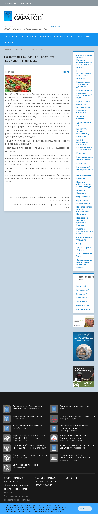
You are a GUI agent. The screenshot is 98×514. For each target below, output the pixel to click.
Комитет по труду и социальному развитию (82, 132)
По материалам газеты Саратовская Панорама (84, 210)
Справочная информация (18, 3)
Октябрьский (82, 305)
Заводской (81, 294)
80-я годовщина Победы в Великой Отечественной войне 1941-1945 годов (84, 61)
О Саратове (10, 36)
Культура (80, 153)
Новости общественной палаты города (83, 184)
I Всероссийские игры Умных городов (84, 74)
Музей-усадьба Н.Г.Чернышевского (84, 169)
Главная (7, 49)
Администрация (27, 36)
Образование (83, 197)
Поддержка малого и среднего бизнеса (82, 221)
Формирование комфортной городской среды (84, 263)
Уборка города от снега (83, 248)
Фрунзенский (83, 309)
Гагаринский (82, 290)
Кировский (81, 298)
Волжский (81, 286)
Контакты (9, 42)
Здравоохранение (84, 123)
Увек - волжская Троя (84, 255)
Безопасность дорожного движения (83, 84)
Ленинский (81, 301)
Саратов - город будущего (84, 238)
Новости (18, 49)
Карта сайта (20, 492)
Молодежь (81, 163)
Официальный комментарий (83, 201)
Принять (84, 508)
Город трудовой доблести (84, 102)
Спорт (79, 243)
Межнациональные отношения (84, 158)
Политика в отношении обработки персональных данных (17, 500)
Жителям (55, 26)
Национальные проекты (83, 177)
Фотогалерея (83, 36)
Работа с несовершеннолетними (84, 231)
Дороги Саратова (81, 117)
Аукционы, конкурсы (63, 36)
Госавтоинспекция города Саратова (84, 110)
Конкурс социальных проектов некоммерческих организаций (84, 145)
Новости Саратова (35, 49)
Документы (44, 36)
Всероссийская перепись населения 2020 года (84, 94)
